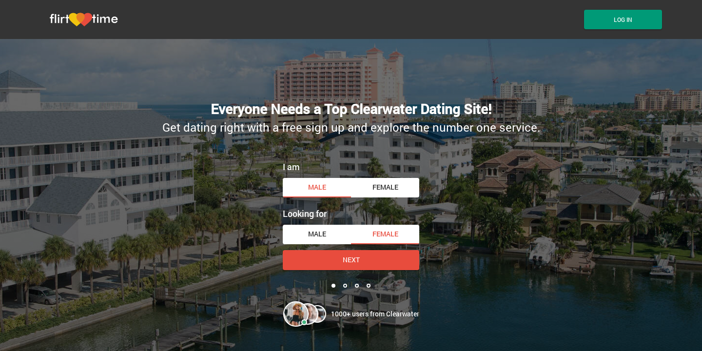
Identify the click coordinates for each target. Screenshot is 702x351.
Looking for (305, 213)
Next (351, 259)
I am (291, 167)
